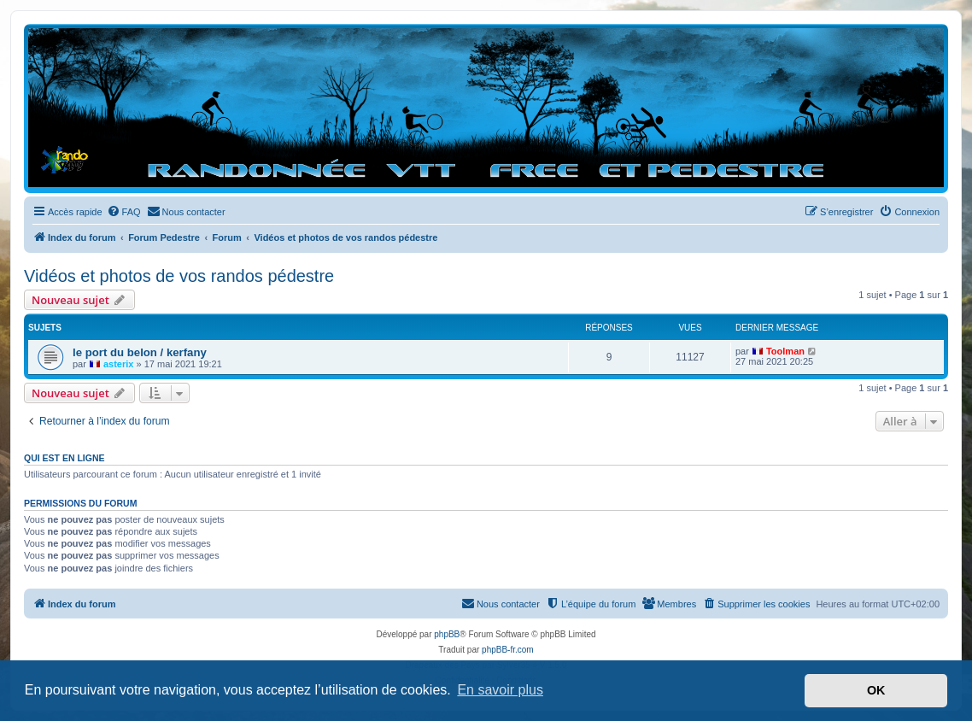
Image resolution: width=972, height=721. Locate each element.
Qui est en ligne (64, 458)
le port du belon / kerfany (140, 352)
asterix (118, 364)
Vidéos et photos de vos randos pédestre (179, 276)
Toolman (785, 351)
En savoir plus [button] (500, 690)
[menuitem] (124, 212)
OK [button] (876, 690)
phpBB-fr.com (508, 649)
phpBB (447, 634)
